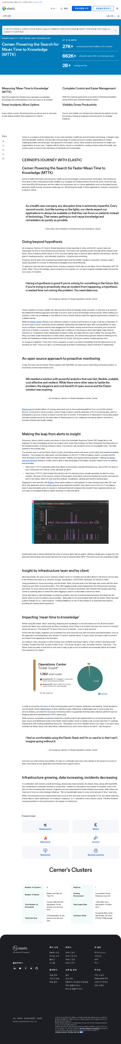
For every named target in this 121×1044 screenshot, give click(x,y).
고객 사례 (7, 16)
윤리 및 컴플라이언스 (74, 989)
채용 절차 (53, 982)
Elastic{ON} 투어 (101, 978)
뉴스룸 (52, 963)
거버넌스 (98, 956)
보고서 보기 (38, 2)
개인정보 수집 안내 (61, 1032)
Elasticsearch (28, 409)
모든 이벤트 (99, 985)
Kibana (51, 482)
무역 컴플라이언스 (72, 985)
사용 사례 (109, 16)
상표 (14, 1018)
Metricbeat (46, 709)
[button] (115, 30)
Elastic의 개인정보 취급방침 (76, 982)
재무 (96, 959)
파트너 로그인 (71, 956)
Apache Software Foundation (89, 1028)
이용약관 (19, 1018)
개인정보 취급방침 (29, 1018)
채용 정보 (53, 975)
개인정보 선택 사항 (74, 1032)
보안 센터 (69, 978)
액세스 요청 (70, 959)
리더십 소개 (54, 956)
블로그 (52, 959)
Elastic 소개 (54, 952)
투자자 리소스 (100, 952)
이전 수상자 (99, 975)
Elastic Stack (35, 322)
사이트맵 (39, 1018)
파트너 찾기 (70, 952)
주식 (96, 963)
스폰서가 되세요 (101, 982)
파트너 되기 (70, 963)
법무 (67, 975)
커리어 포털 (54, 978)
